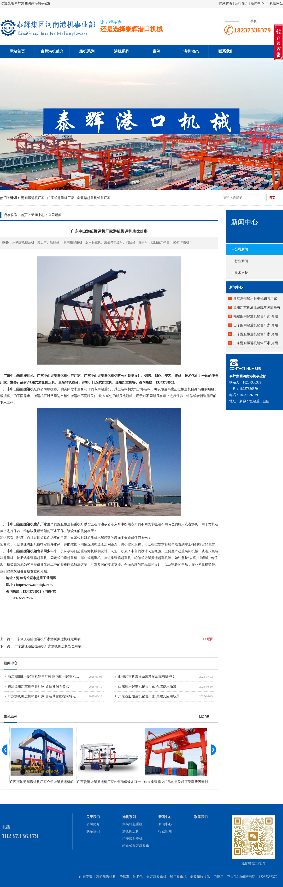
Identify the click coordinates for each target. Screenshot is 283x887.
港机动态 (191, 51)
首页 (24, 215)
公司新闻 (55, 215)
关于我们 (93, 817)
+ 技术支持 (240, 273)
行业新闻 (165, 831)
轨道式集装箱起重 (135, 846)
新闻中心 (257, 3)
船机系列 (86, 51)
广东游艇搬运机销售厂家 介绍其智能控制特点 (42, 696)
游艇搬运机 (130, 831)
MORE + (205, 717)
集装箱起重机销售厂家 (94, 198)
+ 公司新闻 (240, 249)
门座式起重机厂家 (60, 198)
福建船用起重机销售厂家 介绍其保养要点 (38, 686)
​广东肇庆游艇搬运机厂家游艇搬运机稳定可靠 (47, 639)
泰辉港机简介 (52, 51)
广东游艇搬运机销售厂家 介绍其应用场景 (149, 696)
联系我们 (226, 51)
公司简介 (242, 3)
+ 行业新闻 (240, 261)
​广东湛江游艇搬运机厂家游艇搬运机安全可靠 (48, 646)
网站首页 (225, 3)
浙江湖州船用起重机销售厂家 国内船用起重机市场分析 (48, 676)
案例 (156, 51)
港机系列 (121, 51)
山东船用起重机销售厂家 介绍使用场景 (147, 686)
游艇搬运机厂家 (33, 198)
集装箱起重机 (132, 824)
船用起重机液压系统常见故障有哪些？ (146, 676)
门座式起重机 (132, 838)
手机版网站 (274, 4)
